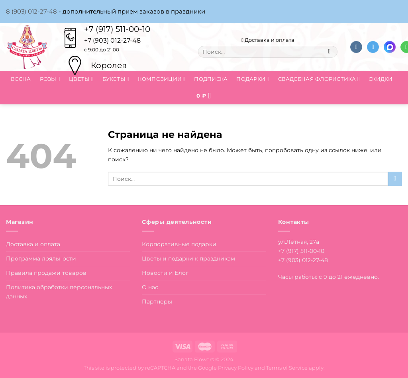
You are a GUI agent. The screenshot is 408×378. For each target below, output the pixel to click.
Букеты (115, 79)
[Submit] (329, 52)
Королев (109, 65)
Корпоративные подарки (179, 244)
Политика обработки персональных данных (59, 292)
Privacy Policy (235, 367)
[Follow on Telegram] (373, 47)
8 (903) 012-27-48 (31, 11)
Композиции (161, 79)
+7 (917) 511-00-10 (117, 29)
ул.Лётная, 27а (298, 241)
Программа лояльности (41, 258)
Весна (21, 79)
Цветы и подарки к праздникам (188, 258)
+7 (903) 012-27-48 (303, 260)
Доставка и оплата (267, 40)
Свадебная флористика (319, 79)
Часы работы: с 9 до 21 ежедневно (328, 276)
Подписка (211, 79)
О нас (150, 287)
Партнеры (157, 301)
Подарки (252, 79)
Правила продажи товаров (46, 272)
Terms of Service (287, 367)
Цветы (81, 79)
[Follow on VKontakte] (356, 47)
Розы (50, 79)
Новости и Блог (165, 272)
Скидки (381, 79)
